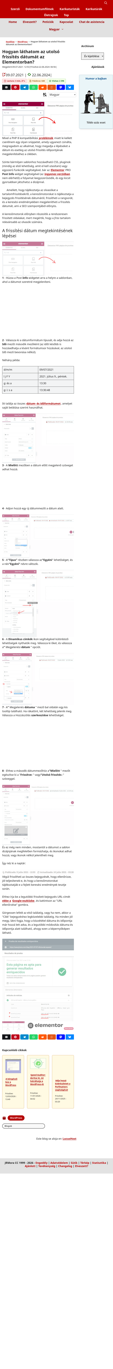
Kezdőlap (10, 41)
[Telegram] (24, 87)
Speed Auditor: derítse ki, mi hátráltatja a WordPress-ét (38, 1079)
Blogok (8, 1126)
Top (66, 15)
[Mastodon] (61, 87)
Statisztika (99, 1163)
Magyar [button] (58, 29)
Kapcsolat (66, 22)
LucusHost (69, 1139)
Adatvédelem (59, 1163)
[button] (105, 3)
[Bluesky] (70, 87)
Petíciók (48, 22)
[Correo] (6, 87)
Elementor (57, 170)
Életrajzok (51, 15)
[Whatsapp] (33, 87)
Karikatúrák (94, 9)
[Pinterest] (15, 87)
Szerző (15, 9)
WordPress (22, 41)
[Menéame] (51, 87)
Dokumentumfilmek (40, 9)
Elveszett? (30, 22)
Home (13, 22)
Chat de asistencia (91, 22)
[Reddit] (42, 87)
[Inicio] (105, 35)
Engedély (42, 1163)
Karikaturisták (70, 9)
